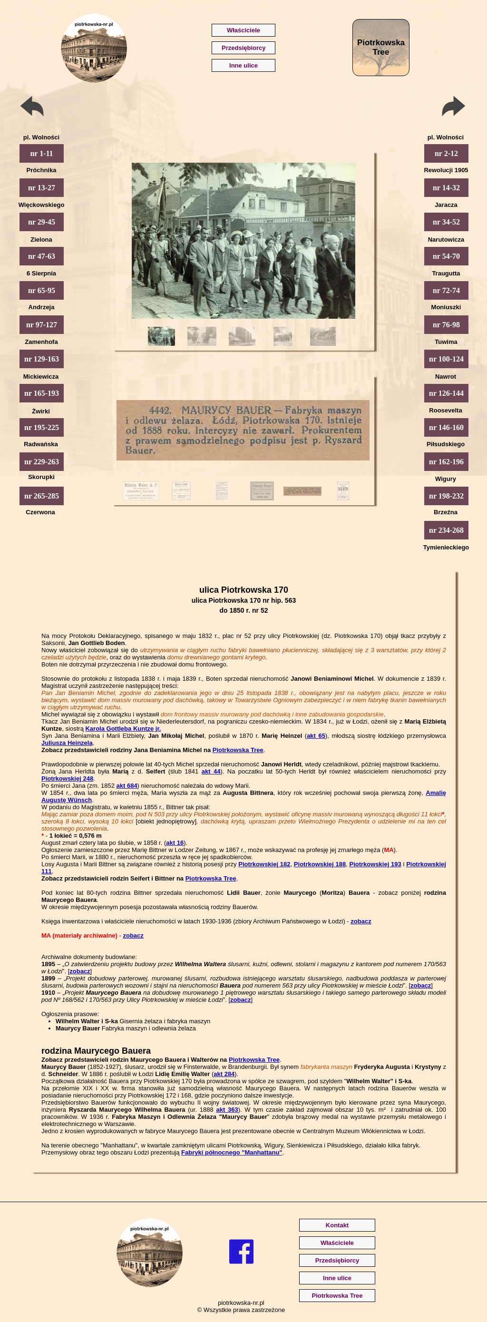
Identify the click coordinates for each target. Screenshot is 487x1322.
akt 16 (175, 842)
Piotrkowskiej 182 (264, 864)
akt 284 (224, 1073)
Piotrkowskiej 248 (67, 778)
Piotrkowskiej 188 (320, 864)
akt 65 (316, 735)
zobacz (361, 921)
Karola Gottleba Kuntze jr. (123, 728)
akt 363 (227, 1109)
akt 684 (127, 785)
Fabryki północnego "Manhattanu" (231, 1152)
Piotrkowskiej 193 (375, 864)
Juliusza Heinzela (67, 742)
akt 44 (211, 771)
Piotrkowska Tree (238, 750)
